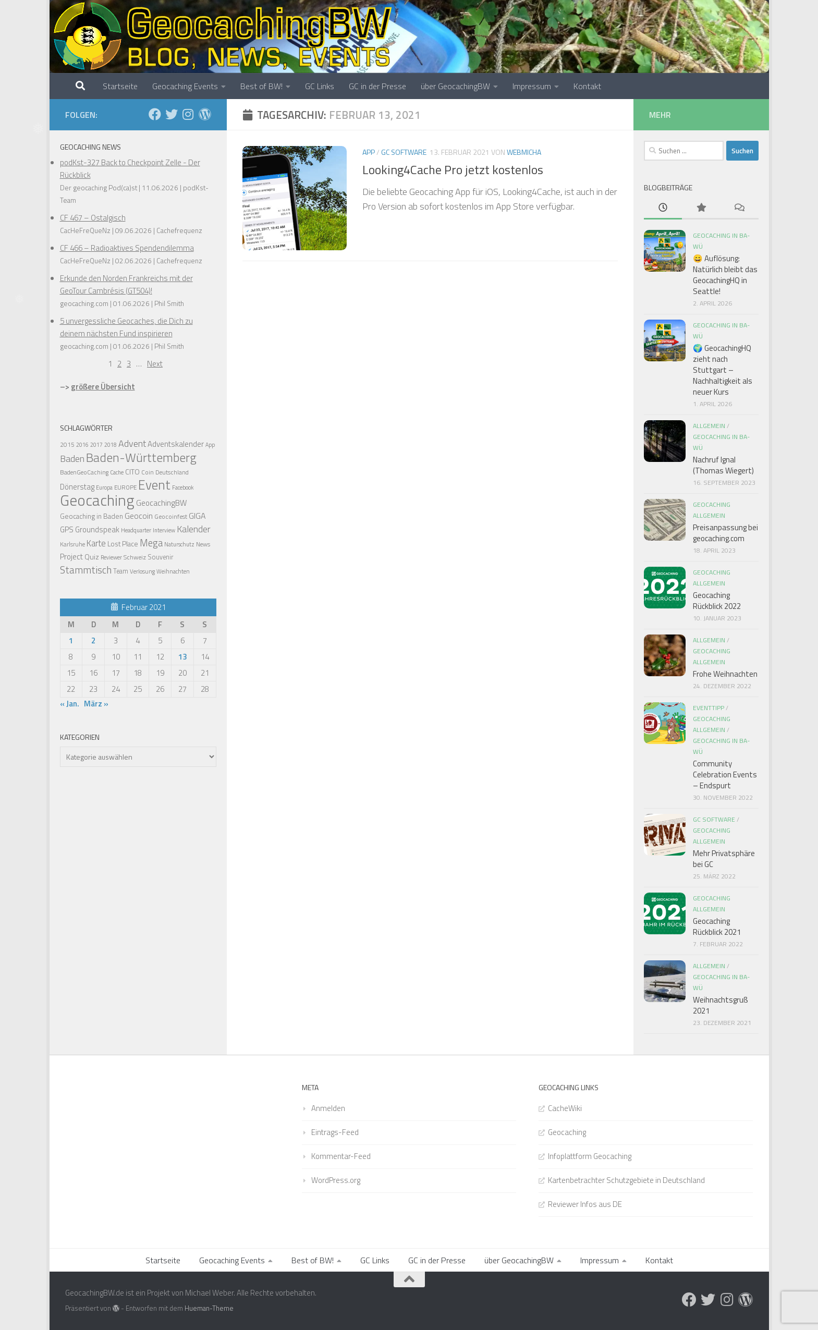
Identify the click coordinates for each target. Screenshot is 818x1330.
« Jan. (69, 704)
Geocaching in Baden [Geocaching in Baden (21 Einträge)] (91, 516)
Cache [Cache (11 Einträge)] (117, 472)
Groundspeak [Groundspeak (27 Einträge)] (97, 529)
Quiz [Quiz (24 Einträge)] (91, 556)
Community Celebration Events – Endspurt (725, 774)
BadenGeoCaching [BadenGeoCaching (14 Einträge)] (84, 472)
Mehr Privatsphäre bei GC (724, 858)
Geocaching (567, 1132)
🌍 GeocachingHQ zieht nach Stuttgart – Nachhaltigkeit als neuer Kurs (722, 370)
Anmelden (328, 1108)
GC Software (403, 152)
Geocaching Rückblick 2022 (717, 600)
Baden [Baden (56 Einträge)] (72, 459)
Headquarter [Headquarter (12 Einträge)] (136, 530)
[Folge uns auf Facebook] (155, 114)
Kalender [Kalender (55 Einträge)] (194, 529)
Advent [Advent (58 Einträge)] (132, 443)
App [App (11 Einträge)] (210, 445)
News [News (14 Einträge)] (203, 544)
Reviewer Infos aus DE (585, 1204)
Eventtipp (708, 708)
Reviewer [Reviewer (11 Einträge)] (111, 557)
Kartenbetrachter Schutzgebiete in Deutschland (626, 1180)
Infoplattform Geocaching (589, 1156)
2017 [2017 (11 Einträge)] (96, 445)
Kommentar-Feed (341, 1156)
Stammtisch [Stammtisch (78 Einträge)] (86, 570)
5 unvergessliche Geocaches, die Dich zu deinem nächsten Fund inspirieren (126, 327)
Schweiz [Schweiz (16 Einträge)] (135, 557)
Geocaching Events (185, 86)
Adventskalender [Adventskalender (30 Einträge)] (176, 444)
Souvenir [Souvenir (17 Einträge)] (160, 557)
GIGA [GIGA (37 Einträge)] (197, 515)
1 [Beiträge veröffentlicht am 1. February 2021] (71, 640)
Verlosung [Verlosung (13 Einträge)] (142, 571)
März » (96, 704)
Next (155, 364)
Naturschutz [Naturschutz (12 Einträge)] (179, 544)
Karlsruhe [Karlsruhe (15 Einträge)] (72, 544)
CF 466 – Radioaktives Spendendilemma (127, 248)
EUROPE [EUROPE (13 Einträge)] (125, 487)
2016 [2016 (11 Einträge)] (82, 445)
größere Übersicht (103, 387)
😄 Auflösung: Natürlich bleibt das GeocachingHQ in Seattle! (725, 274)
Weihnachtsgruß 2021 (720, 1005)
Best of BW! (261, 86)
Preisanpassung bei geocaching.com (725, 532)
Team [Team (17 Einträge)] (120, 571)
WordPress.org (335, 1180)
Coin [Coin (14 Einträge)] (147, 472)
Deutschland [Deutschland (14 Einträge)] (172, 472)
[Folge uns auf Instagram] (188, 114)
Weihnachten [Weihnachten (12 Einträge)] (173, 571)
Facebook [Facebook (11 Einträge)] (182, 487)
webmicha (524, 152)
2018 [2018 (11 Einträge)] (110, 445)
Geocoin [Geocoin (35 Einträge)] (139, 515)
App (368, 152)
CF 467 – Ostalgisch (93, 218)
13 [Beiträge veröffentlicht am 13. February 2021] (182, 657)
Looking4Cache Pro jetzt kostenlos (452, 169)
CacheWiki (565, 1108)
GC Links (319, 86)
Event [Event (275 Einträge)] (154, 485)
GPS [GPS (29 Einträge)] (67, 529)
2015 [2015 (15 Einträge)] (67, 444)
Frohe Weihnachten (725, 674)
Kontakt (587, 86)
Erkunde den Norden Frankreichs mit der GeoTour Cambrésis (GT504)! (126, 284)
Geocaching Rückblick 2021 (717, 926)
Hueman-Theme (209, 1308)
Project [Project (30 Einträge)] (71, 557)
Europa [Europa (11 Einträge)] (104, 487)
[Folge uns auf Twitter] (171, 114)
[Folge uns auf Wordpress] (205, 114)
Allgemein (709, 426)
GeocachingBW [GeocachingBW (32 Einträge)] (161, 503)
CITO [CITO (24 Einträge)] (132, 471)
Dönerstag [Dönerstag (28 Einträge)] (77, 487)
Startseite (120, 86)
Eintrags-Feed (335, 1132)
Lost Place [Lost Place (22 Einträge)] (122, 544)
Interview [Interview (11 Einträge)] (164, 530)
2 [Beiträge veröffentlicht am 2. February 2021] (93, 640)
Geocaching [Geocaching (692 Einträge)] (97, 500)
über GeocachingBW (455, 86)
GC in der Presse (377, 86)
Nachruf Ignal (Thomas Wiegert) (723, 465)
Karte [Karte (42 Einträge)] (96, 543)
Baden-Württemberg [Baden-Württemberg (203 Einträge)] (141, 457)
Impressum (531, 86)
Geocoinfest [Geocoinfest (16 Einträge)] (170, 516)
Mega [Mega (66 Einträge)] (151, 542)
